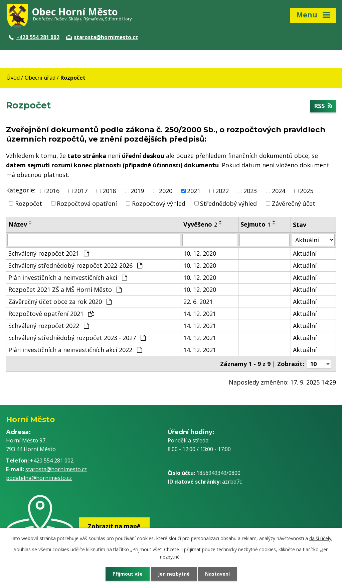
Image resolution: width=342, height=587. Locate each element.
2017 (81, 191)
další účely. (320, 538)
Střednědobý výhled (228, 203)
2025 (306, 191)
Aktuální (305, 253)
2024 (278, 191)
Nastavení (217, 574)
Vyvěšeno (200, 224)
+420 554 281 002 (34, 37)
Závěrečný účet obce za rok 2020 (60, 302)
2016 (52, 191)
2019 (137, 191)
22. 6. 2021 (198, 302)
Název (17, 224)
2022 (222, 191)
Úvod (13, 77)
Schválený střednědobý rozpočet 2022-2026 (75, 265)
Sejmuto (255, 224)
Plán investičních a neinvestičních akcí (67, 277)
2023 (250, 191)
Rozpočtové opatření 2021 (51, 314)
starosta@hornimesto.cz (102, 37)
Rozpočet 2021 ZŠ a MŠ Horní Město (65, 289)
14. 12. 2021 (199, 314)
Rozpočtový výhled (158, 203)
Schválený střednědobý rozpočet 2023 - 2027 (77, 338)
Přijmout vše (128, 574)
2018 (109, 191)
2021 (193, 191)
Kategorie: (20, 190)
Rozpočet (28, 203)
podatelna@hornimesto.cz (39, 478)
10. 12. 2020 (199, 253)
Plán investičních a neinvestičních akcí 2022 (75, 350)
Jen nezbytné (174, 574)
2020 (165, 191)
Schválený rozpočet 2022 (48, 326)
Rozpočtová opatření (87, 203)
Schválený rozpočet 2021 (48, 253)
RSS (323, 106)
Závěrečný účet (293, 203)
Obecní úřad (40, 77)
